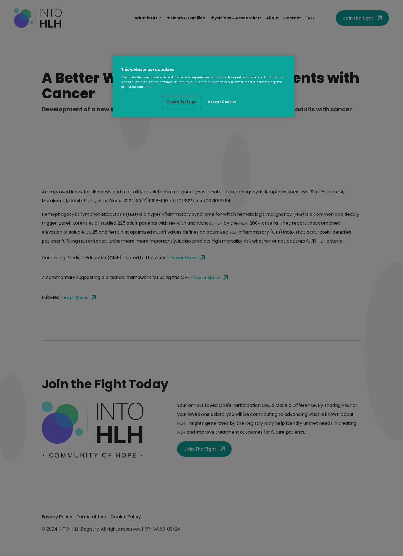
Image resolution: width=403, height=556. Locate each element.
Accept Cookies (222, 102)
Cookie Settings (181, 101)
